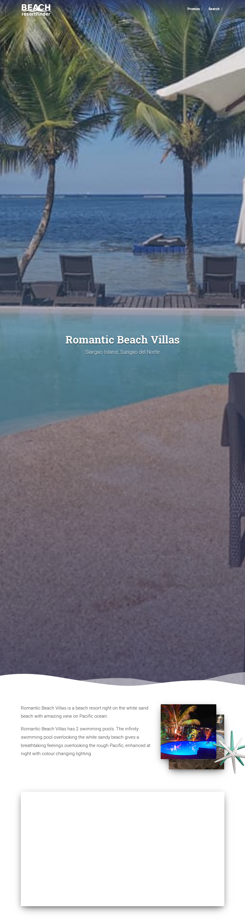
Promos (191, 9)
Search (214, 9)
